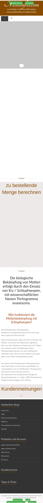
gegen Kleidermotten (8, 444)
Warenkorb (5, 452)
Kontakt (4, 425)
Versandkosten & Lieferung (10, 421)
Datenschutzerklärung (9, 414)
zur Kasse (29, 3)
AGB (2, 410)
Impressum (5, 406)
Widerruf (4, 417)
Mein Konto (5, 448)
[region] (21, 45)
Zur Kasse (4, 455)
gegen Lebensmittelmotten (10, 441)
